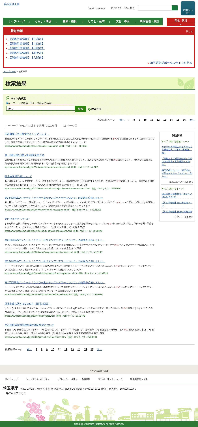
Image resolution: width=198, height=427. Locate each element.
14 (171, 119)
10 (145, 119)
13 (164, 119)
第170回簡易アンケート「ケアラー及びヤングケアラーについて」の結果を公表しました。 (55, 282)
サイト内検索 (18, 98)
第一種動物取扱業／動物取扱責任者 (24, 155)
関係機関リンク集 (139, 379)
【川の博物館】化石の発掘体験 (177, 211)
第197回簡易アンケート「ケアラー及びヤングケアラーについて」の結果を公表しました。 (55, 261)
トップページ (9, 71)
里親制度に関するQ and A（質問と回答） (28, 303)
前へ (122, 119)
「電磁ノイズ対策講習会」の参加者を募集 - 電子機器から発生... (177, 161)
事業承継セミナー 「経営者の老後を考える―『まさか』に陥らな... (177, 173)
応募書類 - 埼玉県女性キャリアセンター (27, 134)
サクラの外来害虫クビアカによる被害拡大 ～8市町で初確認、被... (177, 150)
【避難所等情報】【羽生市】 (26, 53)
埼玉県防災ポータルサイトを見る (171, 62)
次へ (191, 119)
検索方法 (96, 109)
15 (177, 119)
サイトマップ (11, 379)
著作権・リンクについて (110, 379)
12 (158, 119)
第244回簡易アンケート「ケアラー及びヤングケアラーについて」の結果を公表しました (54, 197)
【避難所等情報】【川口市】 (26, 43)
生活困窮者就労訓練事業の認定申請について (29, 325)
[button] (181, 24)
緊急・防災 (181, 20)
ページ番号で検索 (41, 103)
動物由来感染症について (18, 176)
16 (184, 119)
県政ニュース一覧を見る (181, 182)
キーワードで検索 (18, 103)
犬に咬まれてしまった (17, 219)
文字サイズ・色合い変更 (122, 8)
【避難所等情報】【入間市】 (26, 57)
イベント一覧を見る (183, 217)
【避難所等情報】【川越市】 (26, 39)
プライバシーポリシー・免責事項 (74, 379)
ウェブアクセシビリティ (38, 379)
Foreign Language (96, 8)
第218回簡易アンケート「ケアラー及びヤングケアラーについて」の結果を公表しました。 (55, 240)
